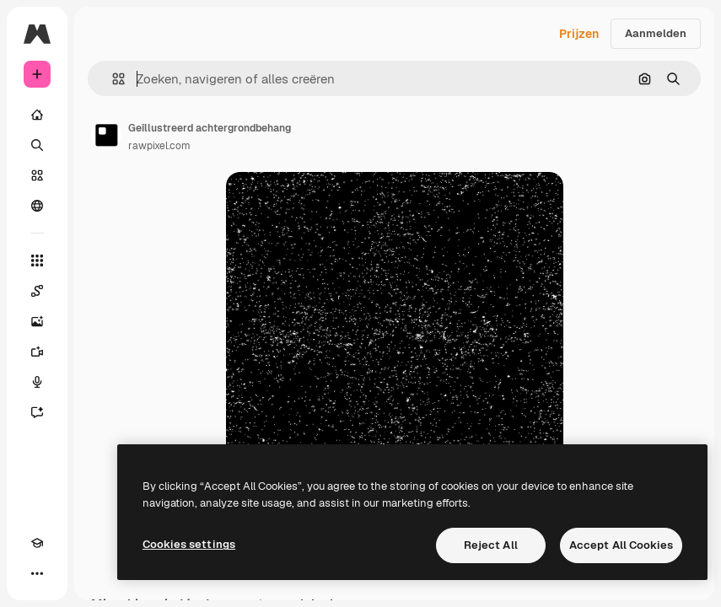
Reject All (491, 545)
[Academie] (37, 542)
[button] (112, 79)
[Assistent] (37, 412)
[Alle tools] (37, 260)
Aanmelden (655, 33)
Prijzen (579, 33)
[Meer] (37, 573)
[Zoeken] (37, 145)
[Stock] (37, 175)
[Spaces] (37, 290)
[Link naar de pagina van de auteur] (106, 135)
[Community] (37, 205)
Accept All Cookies (621, 545)
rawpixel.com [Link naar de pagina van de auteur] (159, 146)
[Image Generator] (37, 321)
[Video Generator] (37, 351)
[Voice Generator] (37, 381)
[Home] (37, 114)
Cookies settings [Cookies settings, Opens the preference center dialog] (189, 544)
